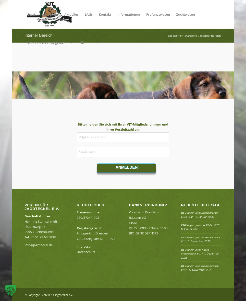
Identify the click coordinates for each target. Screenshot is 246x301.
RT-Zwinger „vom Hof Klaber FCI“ (200, 225)
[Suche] (82, 43)
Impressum (85, 246)
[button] (11, 290)
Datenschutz (86, 252)
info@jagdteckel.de (39, 245)
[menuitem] (31, 14)
